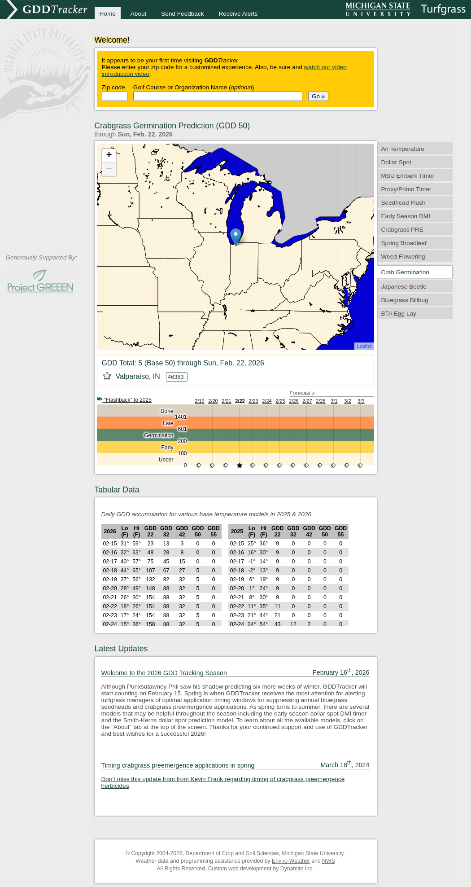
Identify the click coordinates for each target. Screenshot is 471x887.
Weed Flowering (403, 256)
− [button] (109, 169)
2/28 (320, 401)
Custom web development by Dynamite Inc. (261, 868)
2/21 (226, 401)
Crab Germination (405, 272)
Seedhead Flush (403, 202)
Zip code (113, 87)
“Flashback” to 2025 (124, 400)
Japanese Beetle (404, 286)
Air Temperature (402, 148)
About (139, 13)
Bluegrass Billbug (404, 300)
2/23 (253, 401)
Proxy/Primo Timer (406, 189)
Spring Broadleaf (404, 243)
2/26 (293, 401)
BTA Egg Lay (398, 313)
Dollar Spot (396, 162)
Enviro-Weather (291, 861)
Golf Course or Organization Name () (193, 87)
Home (108, 13)
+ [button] (109, 155)
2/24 (266, 401)
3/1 (334, 401)
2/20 (213, 401)
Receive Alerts (238, 13)
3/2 (347, 401)
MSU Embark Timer (408, 175)
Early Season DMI (406, 216)
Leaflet (364, 346)
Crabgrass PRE (402, 229)
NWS (328, 861)
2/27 (307, 401)
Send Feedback (182, 13)
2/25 (280, 401)
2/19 (199, 401)
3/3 (361, 401)
